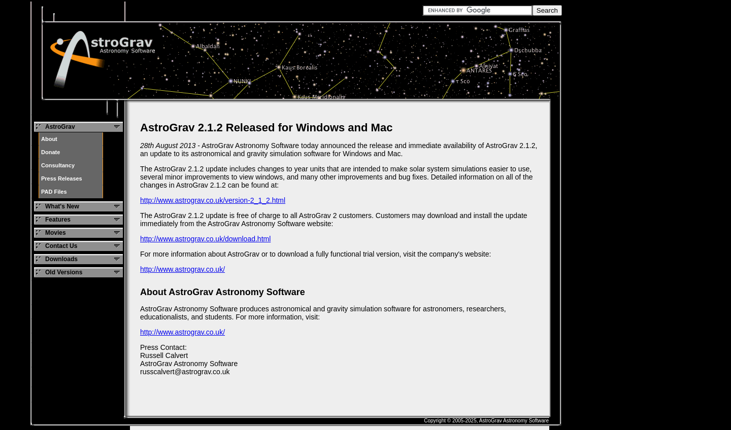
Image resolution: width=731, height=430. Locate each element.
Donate (50, 152)
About (49, 139)
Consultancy (58, 165)
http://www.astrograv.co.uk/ (182, 269)
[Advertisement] (638, 50)
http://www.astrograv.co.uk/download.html (205, 239)
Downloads (61, 259)
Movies (55, 232)
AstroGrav (60, 126)
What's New (62, 206)
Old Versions (63, 272)
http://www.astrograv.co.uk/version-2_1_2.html (212, 200)
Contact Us (61, 245)
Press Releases (61, 178)
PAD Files (54, 192)
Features (58, 219)
